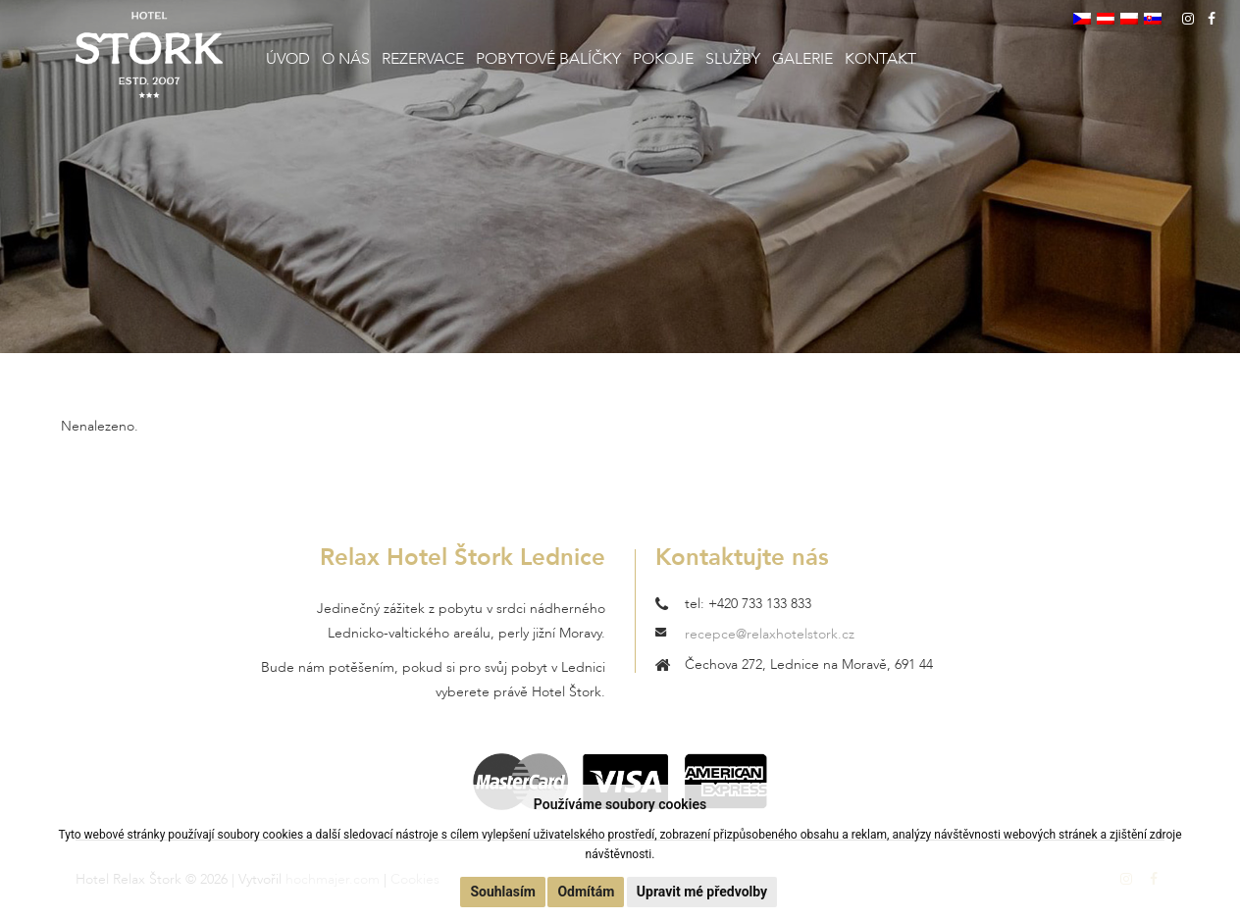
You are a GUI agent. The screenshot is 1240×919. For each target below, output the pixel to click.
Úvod (288, 59)
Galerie (802, 59)
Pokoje (663, 59)
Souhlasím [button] (503, 891)
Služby (732, 59)
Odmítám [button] (585, 891)
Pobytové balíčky (548, 59)
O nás (346, 59)
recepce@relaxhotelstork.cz (769, 634)
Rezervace (423, 59)
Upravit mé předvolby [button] (702, 891)
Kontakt (880, 59)
